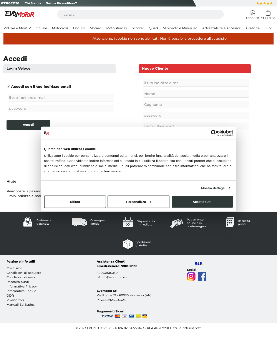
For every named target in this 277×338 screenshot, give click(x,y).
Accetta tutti (202, 202)
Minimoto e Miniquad (180, 28)
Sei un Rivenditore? (61, 3)
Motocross (60, 28)
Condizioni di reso (21, 277)
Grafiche (253, 28)
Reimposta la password (26, 191)
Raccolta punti (18, 282)
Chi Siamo (33, 3)
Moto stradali (116, 28)
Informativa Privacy (22, 286)
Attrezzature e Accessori (221, 28)
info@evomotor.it (114, 277)
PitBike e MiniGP (17, 28)
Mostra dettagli (213, 188)
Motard (95, 28)
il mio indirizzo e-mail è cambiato (34, 196)
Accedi (28, 125)
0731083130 (10, 3)
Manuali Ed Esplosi (21, 304)
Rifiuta (75, 202)
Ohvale (41, 28)
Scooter (138, 28)
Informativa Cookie (21, 291)
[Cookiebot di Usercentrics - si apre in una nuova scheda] (214, 133)
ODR (10, 295)
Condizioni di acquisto (24, 272)
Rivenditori (15, 300)
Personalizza (138, 202)
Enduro (79, 28)
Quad (153, 28)
